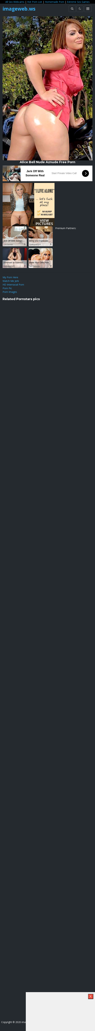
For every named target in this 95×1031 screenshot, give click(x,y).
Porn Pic (7, 288)
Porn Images (10, 292)
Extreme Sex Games (78, 1)
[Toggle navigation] (88, 8)
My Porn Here (10, 277)
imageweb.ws (19, 8)
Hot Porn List (34, 1)
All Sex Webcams (14, 1)
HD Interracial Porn (13, 284)
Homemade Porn (54, 1)
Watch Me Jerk (11, 281)
